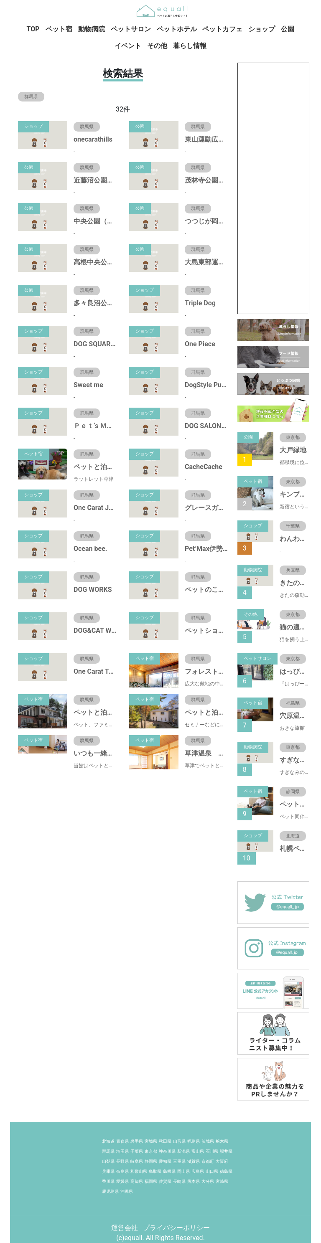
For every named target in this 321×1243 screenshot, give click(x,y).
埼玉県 (122, 1151)
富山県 (197, 1151)
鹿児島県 (110, 1191)
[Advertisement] (273, 188)
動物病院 (91, 29)
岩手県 (136, 1141)
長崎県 (179, 1181)
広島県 (197, 1171)
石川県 (212, 1151)
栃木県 (222, 1141)
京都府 (207, 1161)
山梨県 (108, 1161)
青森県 (122, 1141)
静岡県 (151, 1161)
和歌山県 (138, 1171)
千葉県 (136, 1151)
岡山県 (183, 1171)
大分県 (207, 1181)
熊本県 (193, 1181)
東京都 (151, 1151)
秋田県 (165, 1141)
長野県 (122, 1161)
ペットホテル (177, 29)
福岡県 (151, 1181)
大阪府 (222, 1161)
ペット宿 (59, 29)
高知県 (136, 1181)
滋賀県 (193, 1161)
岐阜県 (136, 1161)
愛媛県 (122, 1181)
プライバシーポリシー (176, 1228)
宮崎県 (222, 1181)
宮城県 (151, 1141)
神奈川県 (167, 1151)
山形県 (179, 1141)
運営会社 (125, 1228)
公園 (287, 29)
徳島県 (226, 1171)
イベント (128, 46)
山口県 (212, 1171)
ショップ (261, 29)
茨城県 (207, 1141)
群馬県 (108, 1151)
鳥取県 (155, 1171)
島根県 (169, 1171)
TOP (33, 29)
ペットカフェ (222, 29)
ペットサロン (131, 29)
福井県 (226, 1151)
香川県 (108, 1181)
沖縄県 (126, 1191)
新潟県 (183, 1151)
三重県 (179, 1161)
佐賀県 (165, 1181)
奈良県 (122, 1171)
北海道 (108, 1141)
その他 (157, 46)
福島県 (193, 1141)
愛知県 (165, 1161)
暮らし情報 (189, 46)
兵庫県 (108, 1171)
